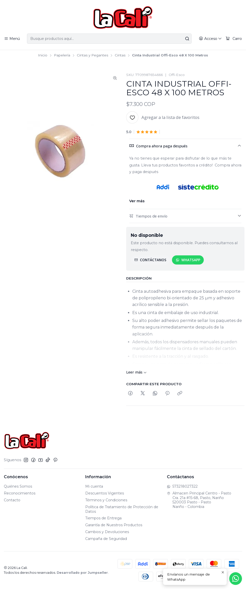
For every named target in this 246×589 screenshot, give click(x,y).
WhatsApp (188, 259)
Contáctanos (150, 259)
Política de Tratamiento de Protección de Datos (121, 509)
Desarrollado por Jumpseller (82, 573)
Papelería (62, 55)
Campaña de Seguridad (106, 538)
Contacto (12, 500)
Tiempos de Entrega (103, 518)
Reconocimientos (19, 493)
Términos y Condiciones (106, 500)
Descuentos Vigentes (104, 493)
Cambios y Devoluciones (107, 532)
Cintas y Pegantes (92, 55)
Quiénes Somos (18, 486)
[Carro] (234, 38)
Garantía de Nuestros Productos (113, 525)
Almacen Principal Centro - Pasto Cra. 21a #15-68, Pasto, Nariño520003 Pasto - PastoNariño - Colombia (199, 500)
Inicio (42, 55)
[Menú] (12, 38)
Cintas (120, 55)
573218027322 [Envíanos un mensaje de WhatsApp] (182, 486)
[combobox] (109, 39)
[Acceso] (210, 38)
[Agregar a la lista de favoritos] (162, 117)
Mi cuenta (94, 486)
